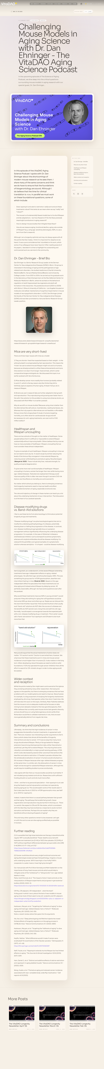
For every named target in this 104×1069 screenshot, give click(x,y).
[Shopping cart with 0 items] (81, 3)
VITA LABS (50, 3)
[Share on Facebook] (82, 193)
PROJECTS (64, 3)
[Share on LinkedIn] (78, 193)
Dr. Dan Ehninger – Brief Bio (81, 161)
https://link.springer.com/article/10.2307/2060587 (32, 946)
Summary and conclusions (80, 180)
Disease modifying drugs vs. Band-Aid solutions (81, 173)
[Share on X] (74, 193)
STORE (74, 3)
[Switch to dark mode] (83, 12)
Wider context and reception (81, 177)
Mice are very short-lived (80, 164)
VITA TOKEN (57, 3)
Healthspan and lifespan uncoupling (80, 168)
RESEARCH (43, 3)
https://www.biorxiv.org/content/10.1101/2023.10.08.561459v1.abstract (39, 886)
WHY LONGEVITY (35, 3)
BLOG (70, 3)
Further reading (78, 183)
